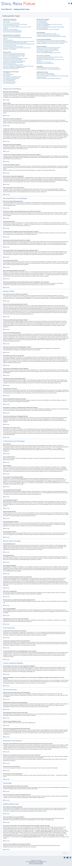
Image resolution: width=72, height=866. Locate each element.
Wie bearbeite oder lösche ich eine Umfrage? (12, 59)
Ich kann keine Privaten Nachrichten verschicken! (47, 33)
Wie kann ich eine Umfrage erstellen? (10, 57)
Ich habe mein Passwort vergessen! (10, 29)
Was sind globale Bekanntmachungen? (11, 78)
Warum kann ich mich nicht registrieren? (11, 23)
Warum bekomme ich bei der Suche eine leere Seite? (48, 50)
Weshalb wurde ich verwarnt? (9, 63)
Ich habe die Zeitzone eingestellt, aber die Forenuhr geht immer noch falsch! (18, 41)
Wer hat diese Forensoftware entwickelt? (45, 73)
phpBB (31, 861)
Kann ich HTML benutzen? (8, 74)
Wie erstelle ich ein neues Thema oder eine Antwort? (14, 53)
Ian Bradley (39, 860)
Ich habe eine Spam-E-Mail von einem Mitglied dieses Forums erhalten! (51, 36)
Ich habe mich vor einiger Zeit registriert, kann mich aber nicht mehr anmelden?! (17, 27)
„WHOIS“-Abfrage (40, 828)
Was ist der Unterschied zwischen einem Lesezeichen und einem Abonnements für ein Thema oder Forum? (50, 57)
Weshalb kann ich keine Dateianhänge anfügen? (13, 62)
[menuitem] (69, 3)
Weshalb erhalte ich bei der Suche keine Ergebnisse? (47, 48)
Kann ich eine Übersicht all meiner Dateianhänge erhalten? (49, 69)
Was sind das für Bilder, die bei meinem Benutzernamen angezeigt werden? (18, 44)
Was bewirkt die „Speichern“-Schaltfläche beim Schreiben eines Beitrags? (18, 66)
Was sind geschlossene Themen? (10, 82)
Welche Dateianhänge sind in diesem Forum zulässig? (48, 67)
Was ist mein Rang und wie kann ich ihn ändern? (13, 46)
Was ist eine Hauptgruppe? (42, 28)
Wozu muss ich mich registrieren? (10, 20)
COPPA (14, 131)
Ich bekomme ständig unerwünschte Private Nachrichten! (48, 35)
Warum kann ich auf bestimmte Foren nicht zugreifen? (14, 61)
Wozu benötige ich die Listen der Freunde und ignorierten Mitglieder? (51, 40)
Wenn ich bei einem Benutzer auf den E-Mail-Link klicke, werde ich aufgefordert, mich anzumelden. (17, 48)
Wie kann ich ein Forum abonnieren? (44, 62)
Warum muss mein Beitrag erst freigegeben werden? (14, 67)
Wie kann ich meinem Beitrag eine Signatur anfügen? (14, 55)
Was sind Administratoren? (42, 20)
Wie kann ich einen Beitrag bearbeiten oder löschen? (14, 54)
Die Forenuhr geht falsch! (8, 40)
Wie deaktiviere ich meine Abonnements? (45, 63)
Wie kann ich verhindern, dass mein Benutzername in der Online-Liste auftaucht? (17, 38)
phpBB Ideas (6, 819)
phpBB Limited (46, 244)
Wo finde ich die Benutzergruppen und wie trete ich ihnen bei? (49, 24)
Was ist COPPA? (6, 21)
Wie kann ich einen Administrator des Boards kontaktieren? (49, 78)
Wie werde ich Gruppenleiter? (43, 25)
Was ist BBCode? (6, 73)
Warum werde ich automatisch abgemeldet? (12, 30)
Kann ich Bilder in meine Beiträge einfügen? (12, 76)
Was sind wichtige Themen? (9, 80)
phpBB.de (56, 244)
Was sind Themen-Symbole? (9, 83)
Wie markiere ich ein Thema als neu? (10, 68)
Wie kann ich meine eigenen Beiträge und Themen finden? (49, 52)
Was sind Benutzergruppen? (42, 23)
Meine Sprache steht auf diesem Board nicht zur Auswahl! (15, 42)
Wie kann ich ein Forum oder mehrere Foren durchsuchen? (49, 47)
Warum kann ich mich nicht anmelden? (11, 25)
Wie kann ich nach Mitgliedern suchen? (45, 51)
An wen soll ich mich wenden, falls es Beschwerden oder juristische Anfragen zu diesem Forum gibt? (52, 76)
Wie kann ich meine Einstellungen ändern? (11, 36)
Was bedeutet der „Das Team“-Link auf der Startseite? (48, 29)
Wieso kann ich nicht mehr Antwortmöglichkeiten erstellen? (15, 58)
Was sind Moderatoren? (41, 21)
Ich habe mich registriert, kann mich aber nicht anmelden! (15, 24)
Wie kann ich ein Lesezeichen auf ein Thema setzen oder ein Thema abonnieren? (50, 60)
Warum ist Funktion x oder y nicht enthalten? (46, 74)
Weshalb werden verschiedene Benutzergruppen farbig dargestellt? (50, 27)
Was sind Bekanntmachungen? (9, 79)
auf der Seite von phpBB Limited (10, 811)
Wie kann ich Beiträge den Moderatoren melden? (13, 64)
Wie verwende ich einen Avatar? (9, 45)
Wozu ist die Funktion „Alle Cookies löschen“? (12, 32)
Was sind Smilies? (7, 75)
